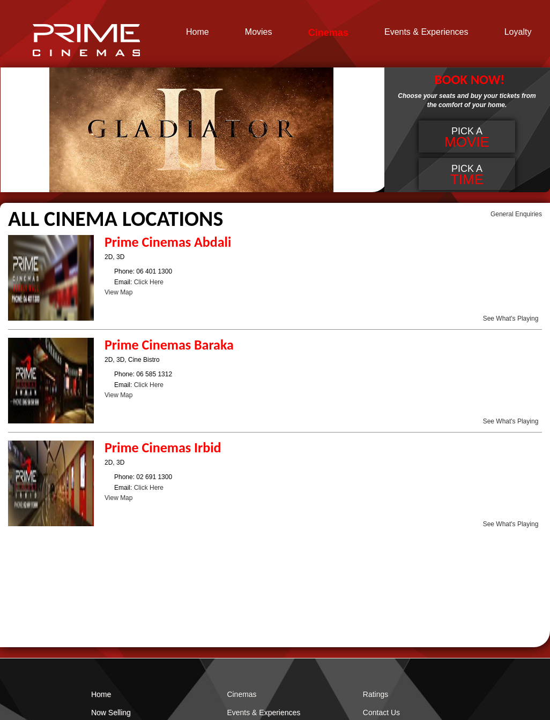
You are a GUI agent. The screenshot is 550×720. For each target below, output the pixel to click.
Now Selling (111, 712)
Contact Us (381, 712)
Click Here (148, 282)
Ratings (375, 694)
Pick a (467, 138)
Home (197, 32)
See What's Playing (511, 318)
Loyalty (518, 32)
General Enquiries (516, 214)
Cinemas (328, 33)
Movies (258, 32)
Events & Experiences (426, 32)
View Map (118, 292)
